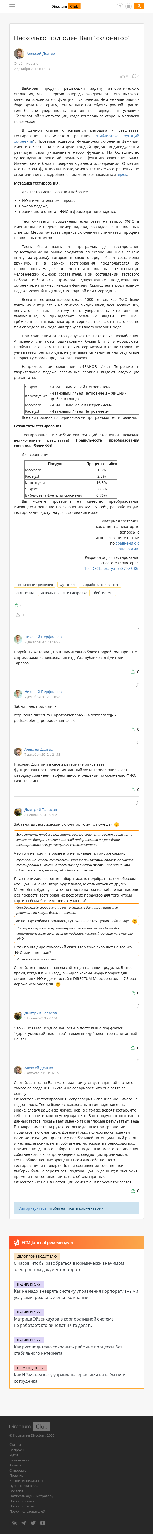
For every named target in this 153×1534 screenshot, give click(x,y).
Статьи (15, 1444)
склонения (25, 592)
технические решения (34, 584)
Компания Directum (29, 1435)
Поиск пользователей (27, 1511)
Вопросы (16, 1449)
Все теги (16, 1490)
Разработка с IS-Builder (100, 584)
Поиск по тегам (22, 1506)
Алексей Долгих (41, 54)
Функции (67, 584)
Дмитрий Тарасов (40, 809)
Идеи (13, 1454)
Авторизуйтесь (33, 1208)
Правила (16, 1475)
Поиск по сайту (21, 1501)
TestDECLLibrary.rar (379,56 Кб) (111, 568)
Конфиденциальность (27, 1480)
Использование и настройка (64, 592)
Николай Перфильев (43, 636)
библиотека (103, 592)
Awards (15, 1465)
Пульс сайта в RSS (23, 1485)
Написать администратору (31, 1495)
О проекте (17, 1470)
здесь (122, 174)
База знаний (19, 1460)
